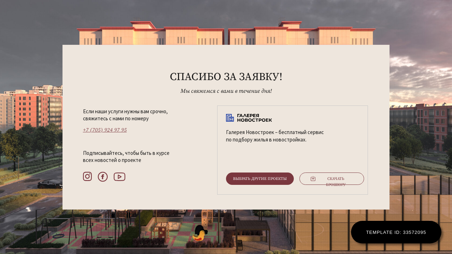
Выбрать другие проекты (260, 178)
